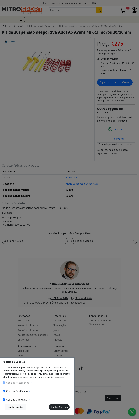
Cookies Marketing (18, 399)
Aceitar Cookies (59, 407)
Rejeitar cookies (15, 407)
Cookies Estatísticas (18, 391)
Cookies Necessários (19, 382)
